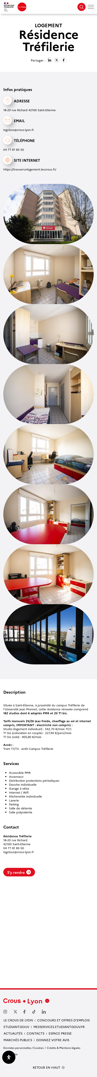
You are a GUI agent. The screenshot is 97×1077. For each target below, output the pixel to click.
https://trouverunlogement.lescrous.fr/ (29, 169)
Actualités (13, 1033)
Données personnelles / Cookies (23, 1048)
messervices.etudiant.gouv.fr (59, 1026)
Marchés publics (18, 1040)
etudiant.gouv (16, 1026)
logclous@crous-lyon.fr (18, 130)
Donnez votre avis (52, 1040)
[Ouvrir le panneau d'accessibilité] (8, 1057)
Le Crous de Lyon (18, 1020)
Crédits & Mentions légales (63, 1048)
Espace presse (60, 1033)
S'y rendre (19, 872)
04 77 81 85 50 (13, 149)
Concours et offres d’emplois (63, 1020)
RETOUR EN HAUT (46, 1067)
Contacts (35, 1033)
